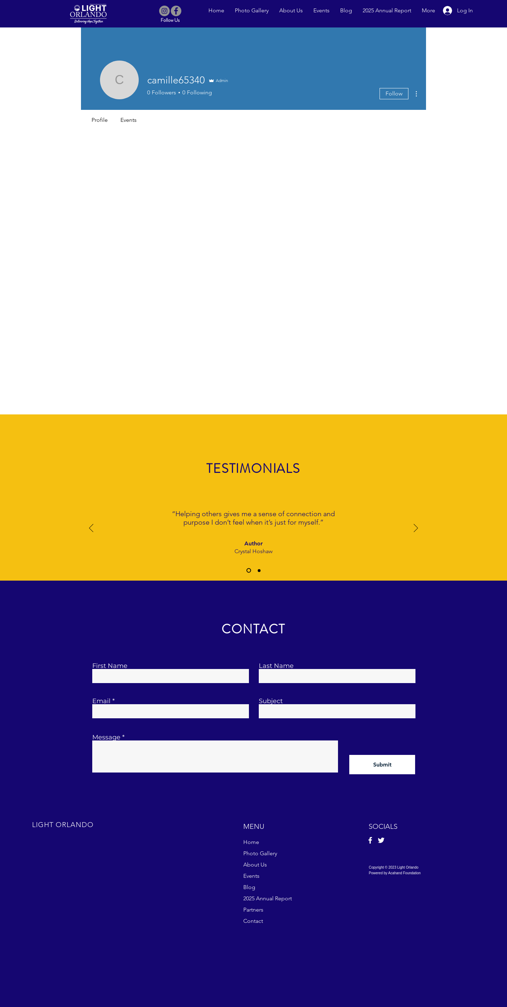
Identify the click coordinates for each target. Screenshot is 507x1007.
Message (106, 737)
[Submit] (382, 764)
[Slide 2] (259, 570)
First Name (109, 666)
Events (251, 875)
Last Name (276, 666)
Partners (253, 909)
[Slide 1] (248, 570)
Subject (271, 701)
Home (251, 842)
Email (101, 701)
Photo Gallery (260, 853)
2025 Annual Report (267, 898)
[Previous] (91, 528)
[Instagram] (164, 11)
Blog (249, 887)
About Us (255, 864)
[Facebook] (176, 11)
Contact (253, 921)
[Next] (416, 528)
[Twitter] (381, 840)
